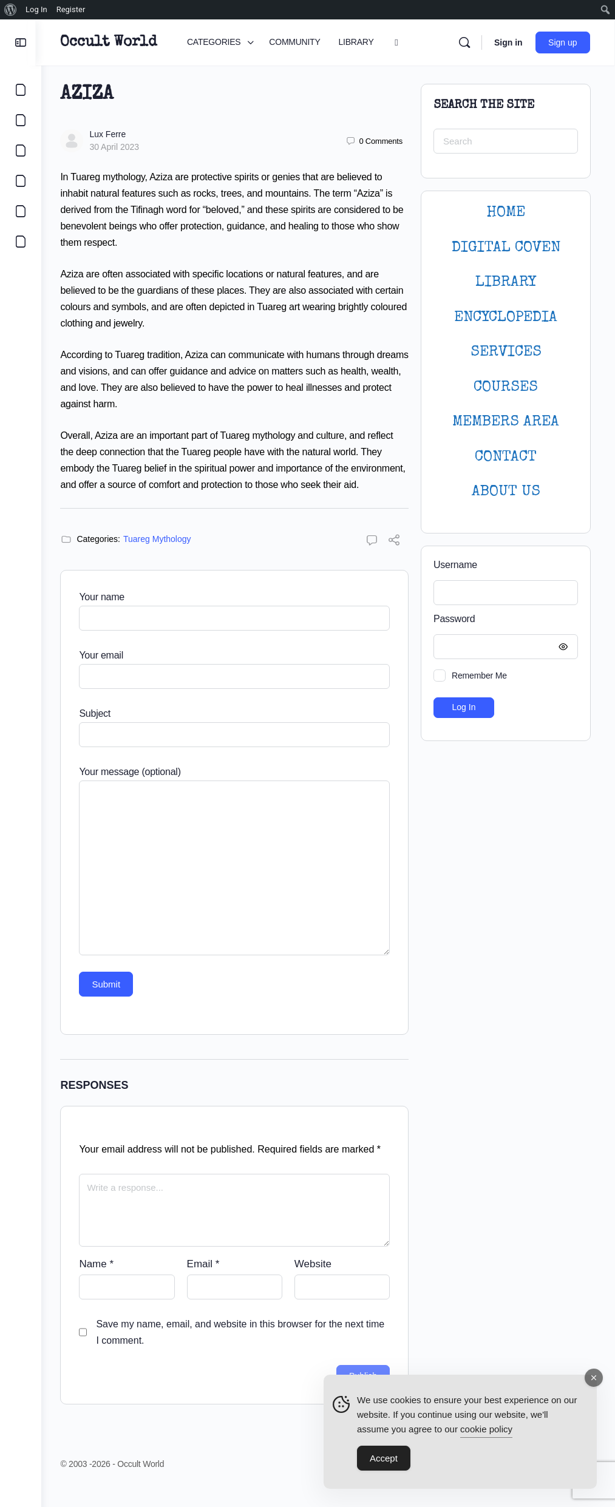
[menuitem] (10, 9)
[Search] (465, 42)
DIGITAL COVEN (506, 248)
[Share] (394, 558)
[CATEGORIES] (20, 90)
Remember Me (479, 675)
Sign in (509, 42)
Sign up (563, 42)
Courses (506, 387)
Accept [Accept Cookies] (384, 1458)
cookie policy (486, 1429)
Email (206, 1280)
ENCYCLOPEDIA (505, 317)
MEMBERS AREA (505, 422)
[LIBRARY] (20, 150)
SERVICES (506, 352)
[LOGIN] (20, 211)
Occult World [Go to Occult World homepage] (114, 42)
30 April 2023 (119, 147)
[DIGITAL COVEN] (20, 241)
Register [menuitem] (71, 9)
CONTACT (506, 457)
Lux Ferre (113, 134)
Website (314, 1280)
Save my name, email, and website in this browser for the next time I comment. (245, 1348)
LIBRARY (505, 282)
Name (101, 1280)
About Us (506, 492)
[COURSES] (20, 181)
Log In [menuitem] (36, 9)
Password (502, 619)
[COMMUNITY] (20, 120)
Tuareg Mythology (163, 555)
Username (455, 565)
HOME (505, 212)
